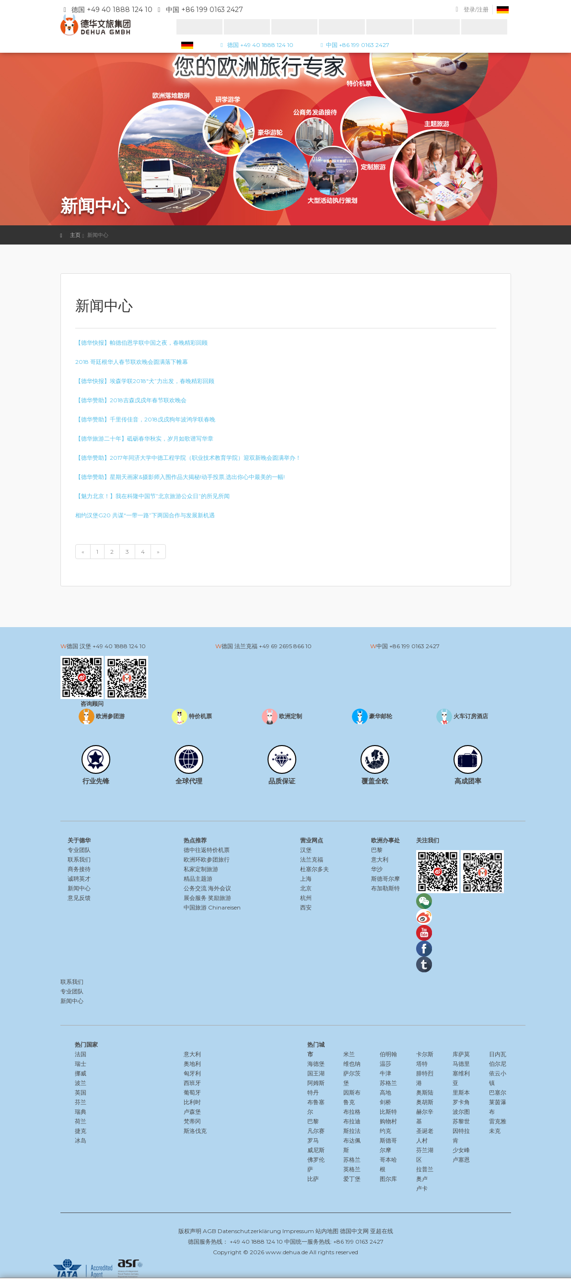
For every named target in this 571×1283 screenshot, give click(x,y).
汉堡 (306, 849)
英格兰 (352, 1169)
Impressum (298, 1231)
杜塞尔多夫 (314, 869)
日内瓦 (497, 1054)
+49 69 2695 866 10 (285, 646)
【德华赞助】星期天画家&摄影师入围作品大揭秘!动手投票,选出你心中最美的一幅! (180, 476)
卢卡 (422, 1188)
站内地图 (326, 1231)
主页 (75, 235)
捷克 (80, 1130)
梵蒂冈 (192, 1121)
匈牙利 (192, 1073)
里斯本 (461, 1092)
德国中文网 (354, 1231)
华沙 (377, 869)
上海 (306, 878)
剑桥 (385, 1102)
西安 (306, 907)
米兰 (349, 1054)
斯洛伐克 (195, 1130)
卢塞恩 (461, 1159)
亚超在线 (381, 1231)
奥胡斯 (424, 1102)
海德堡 (316, 1063)
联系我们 (79, 859)
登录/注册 (476, 9)
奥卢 (422, 1178)
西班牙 (192, 1082)
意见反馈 (79, 897)
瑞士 (80, 1063)
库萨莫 (461, 1054)
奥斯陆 (424, 1092)
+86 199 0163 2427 (414, 646)
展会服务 (195, 897)
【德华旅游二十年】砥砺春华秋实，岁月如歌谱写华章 (144, 438)
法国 (80, 1054)
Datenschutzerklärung (249, 1231)
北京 (306, 888)
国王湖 (316, 1073)
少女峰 (461, 1150)
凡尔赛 (316, 1130)
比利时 (192, 1102)
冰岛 (80, 1140)
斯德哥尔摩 (385, 878)
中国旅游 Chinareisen (212, 907)
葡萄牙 (192, 1092)
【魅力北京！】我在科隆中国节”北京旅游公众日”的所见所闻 (152, 496)
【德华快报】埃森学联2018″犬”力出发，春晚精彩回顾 (144, 381)
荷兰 (80, 1121)
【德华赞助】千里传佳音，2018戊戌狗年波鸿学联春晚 (145, 419)
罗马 (313, 1140)
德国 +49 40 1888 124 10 (255, 44)
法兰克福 (311, 859)
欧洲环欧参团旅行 (207, 859)
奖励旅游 (219, 897)
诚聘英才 (79, 878)
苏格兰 (352, 1159)
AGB (209, 1231)
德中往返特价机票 (207, 849)
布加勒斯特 (385, 888)
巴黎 (377, 849)
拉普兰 (424, 1169)
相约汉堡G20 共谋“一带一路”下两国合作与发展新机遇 (145, 515)
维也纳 (352, 1063)
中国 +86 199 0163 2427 (353, 44)
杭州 (306, 897)
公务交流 (195, 888)
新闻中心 (79, 888)
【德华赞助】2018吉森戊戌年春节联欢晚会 (130, 400)
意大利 (379, 859)
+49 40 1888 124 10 (119, 646)
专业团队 (79, 849)
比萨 (313, 1178)
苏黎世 (461, 1121)
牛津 (385, 1073)
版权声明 (189, 1231)
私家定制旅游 (201, 869)
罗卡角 (461, 1102)
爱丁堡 (352, 1178)
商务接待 (79, 869)
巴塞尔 (497, 1092)
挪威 (80, 1073)
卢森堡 (192, 1111)
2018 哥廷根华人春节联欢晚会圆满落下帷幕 (131, 361)
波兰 (80, 1082)
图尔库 (388, 1178)
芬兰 (80, 1102)
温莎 (385, 1063)
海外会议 (219, 888)
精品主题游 (198, 878)
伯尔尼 (497, 1063)
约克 (385, 1130)
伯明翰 (388, 1054)
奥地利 (192, 1063)
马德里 (461, 1063)
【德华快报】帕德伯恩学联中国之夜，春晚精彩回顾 (141, 342)
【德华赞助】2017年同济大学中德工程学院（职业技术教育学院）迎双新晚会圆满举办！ (188, 457)
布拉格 (352, 1111)
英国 (80, 1092)
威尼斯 (316, 1150)
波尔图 (461, 1111)
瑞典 (80, 1111)
